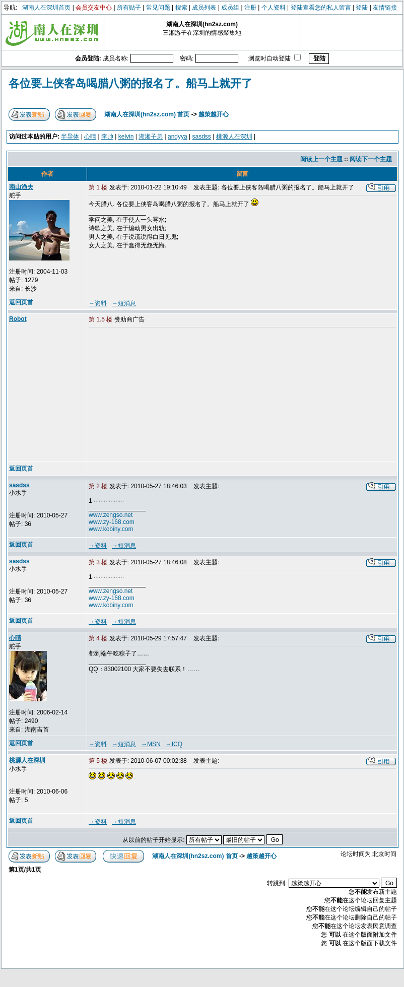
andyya (177, 136)
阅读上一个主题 (321, 159)
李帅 (107, 136)
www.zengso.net (110, 514)
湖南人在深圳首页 (46, 7)
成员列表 (204, 7)
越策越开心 (213, 114)
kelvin (126, 136)
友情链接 (385, 7)
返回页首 (21, 302)
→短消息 (124, 303)
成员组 (230, 7)
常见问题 (158, 7)
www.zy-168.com (111, 521)
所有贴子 (129, 7)
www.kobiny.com (111, 529)
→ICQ (174, 744)
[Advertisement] (165, 395)
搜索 (181, 7)
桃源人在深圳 (234, 136)
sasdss (201, 136)
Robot (18, 318)
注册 (250, 7)
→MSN (151, 744)
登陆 (362, 7)
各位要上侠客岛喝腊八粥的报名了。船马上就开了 (130, 83)
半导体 (70, 136)
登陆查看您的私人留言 (321, 7)
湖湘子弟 (151, 136)
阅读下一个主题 (371, 159)
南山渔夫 (21, 186)
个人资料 (273, 7)
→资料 (98, 303)
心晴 (90, 136)
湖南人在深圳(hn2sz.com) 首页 (146, 114)
